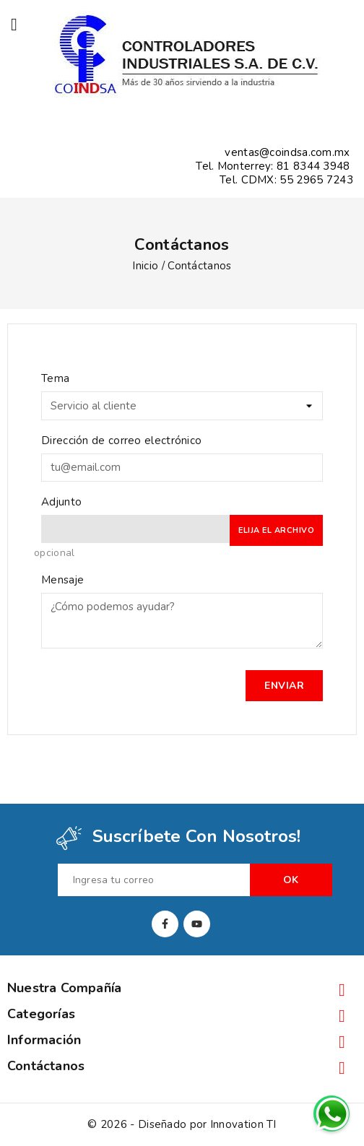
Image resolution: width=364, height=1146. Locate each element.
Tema (55, 378)
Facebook (165, 924)
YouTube (196, 924)
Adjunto (61, 502)
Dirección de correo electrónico (121, 440)
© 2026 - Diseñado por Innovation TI (182, 1124)
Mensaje (62, 580)
